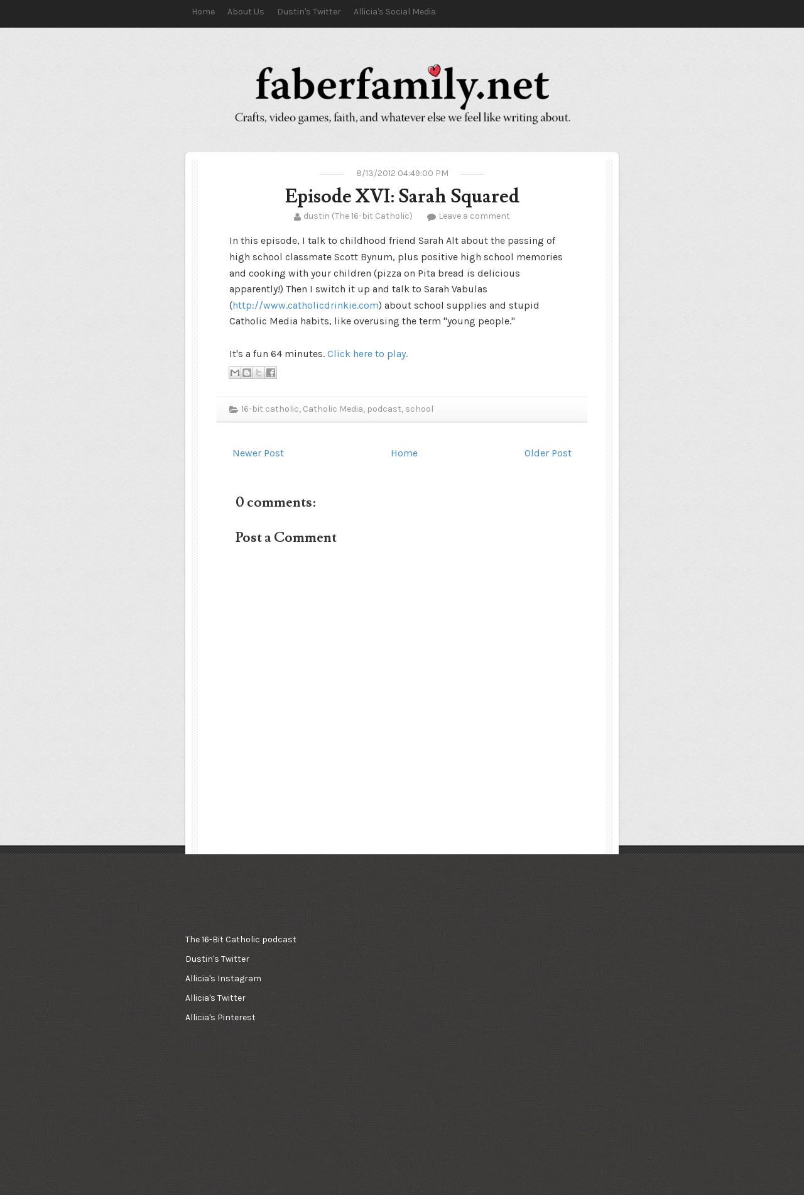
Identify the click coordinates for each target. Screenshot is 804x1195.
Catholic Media (333, 409)
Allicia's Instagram (223, 978)
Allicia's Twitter (215, 998)
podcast (384, 409)
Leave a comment (474, 216)
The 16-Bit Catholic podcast (240, 939)
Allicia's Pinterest (220, 1017)
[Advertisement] (399, 992)
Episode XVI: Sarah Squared (402, 196)
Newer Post (258, 453)
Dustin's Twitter (309, 11)
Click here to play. (367, 354)
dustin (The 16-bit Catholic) (358, 216)
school (419, 409)
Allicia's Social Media (395, 11)
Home (203, 11)
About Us (245, 11)
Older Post (548, 453)
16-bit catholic (270, 409)
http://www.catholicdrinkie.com (305, 305)
